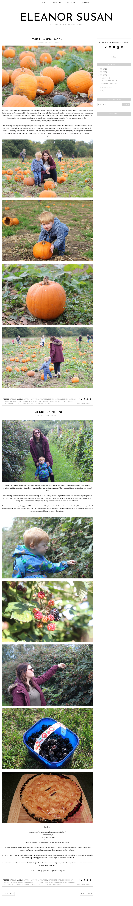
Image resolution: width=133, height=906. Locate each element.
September (106, 87)
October (105, 78)
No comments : (83, 403)
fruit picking (9, 884)
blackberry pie (17, 882)
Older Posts (86, 894)
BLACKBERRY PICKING (47, 412)
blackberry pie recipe (35, 882)
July (103, 90)
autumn (27, 399)
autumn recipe (54, 880)
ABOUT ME (57, 2)
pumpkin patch (29, 403)
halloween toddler (13, 403)
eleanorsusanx (69, 399)
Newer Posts (8, 894)
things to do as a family (26, 884)
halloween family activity (50, 401)
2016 (102, 75)
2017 (102, 72)
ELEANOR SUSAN (66, 18)
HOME (44, 2)
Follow (114, 57)
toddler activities (54, 884)
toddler (41, 884)
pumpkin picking (43, 403)
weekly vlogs (18, 506)
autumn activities (39, 399)
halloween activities (28, 401)
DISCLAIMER (86, 2)
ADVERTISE (71, 2)
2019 (102, 69)
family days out (11, 401)
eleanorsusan (54, 399)
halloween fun (69, 401)
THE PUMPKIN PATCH (47, 39)
